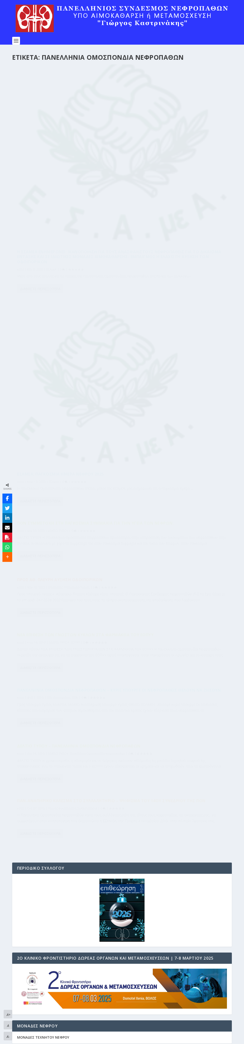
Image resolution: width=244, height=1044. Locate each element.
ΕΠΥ (162, 315)
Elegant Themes (54, 1038)
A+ (8, 1014)
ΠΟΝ (187, 315)
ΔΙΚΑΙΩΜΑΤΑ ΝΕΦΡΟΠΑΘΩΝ (41, 1005)
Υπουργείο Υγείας (189, 227)
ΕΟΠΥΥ (75, 330)
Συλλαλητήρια (200, 398)
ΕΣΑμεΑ (51, 192)
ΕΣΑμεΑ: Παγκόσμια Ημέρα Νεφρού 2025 (173, 164)
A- (8, 1036)
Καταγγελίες (174, 315)
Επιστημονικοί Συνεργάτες (41, 1017)
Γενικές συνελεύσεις (175, 398)
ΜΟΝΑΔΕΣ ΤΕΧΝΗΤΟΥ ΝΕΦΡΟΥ (43, 652)
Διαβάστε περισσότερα (40, 217)
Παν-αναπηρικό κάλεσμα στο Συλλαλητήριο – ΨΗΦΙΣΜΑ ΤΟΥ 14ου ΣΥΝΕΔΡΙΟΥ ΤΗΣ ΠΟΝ (169, 386)
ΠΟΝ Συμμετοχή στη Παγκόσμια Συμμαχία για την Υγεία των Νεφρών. (65, 242)
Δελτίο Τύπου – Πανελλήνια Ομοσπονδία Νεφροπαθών (63, 398)
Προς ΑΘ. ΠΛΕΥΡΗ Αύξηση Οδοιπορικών (172, 219)
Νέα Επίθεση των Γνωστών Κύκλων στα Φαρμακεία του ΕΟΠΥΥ (60, 320)
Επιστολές (168, 227)
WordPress (112, 1038)
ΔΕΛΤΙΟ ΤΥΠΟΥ (58, 252)
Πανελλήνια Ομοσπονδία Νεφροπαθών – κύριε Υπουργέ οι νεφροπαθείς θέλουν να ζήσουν (176, 302)
